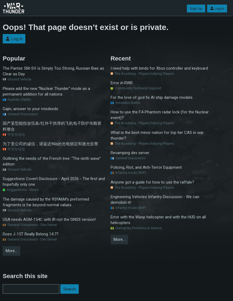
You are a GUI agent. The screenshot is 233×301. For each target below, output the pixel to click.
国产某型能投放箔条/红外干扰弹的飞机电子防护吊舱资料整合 (52, 126)
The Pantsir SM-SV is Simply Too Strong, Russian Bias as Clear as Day (53, 71)
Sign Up (196, 8)
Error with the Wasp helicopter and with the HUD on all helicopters (158, 220)
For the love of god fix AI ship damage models (152, 97)
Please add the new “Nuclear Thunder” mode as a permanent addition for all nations (46, 91)
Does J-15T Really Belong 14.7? (31, 234)
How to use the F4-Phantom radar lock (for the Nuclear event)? (160, 115)
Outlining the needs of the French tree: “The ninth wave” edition (52, 161)
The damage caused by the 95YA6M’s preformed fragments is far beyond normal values (46, 202)
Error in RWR (122, 82)
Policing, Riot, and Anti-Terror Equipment (146, 167)
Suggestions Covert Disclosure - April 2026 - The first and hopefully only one (54, 181)
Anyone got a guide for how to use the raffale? (152, 182)
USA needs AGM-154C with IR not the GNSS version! (49, 219)
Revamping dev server (130, 152)
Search (69, 289)
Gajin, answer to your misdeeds (30, 108)
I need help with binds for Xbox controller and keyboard (159, 68)
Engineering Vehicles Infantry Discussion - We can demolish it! (155, 199)
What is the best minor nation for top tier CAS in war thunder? (157, 135)
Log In (217, 8)
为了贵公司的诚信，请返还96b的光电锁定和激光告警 (50, 143)
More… (11, 250)
